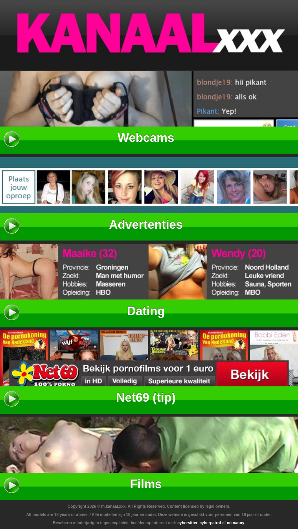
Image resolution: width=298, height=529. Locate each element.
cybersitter (187, 523)
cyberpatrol (210, 523)
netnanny (235, 523)
